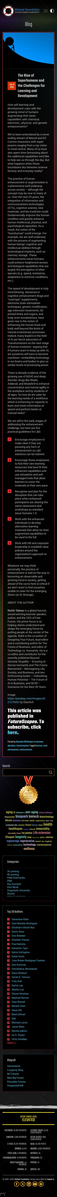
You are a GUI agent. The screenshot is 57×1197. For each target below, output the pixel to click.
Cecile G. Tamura (21, 977)
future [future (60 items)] (28, 825)
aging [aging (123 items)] (9, 812)
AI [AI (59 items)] (14, 812)
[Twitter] (22, 1184)
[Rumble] (41, 1184)
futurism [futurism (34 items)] (35, 825)
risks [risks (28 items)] (42, 841)
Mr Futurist (13, 1073)
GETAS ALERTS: (36, 1137)
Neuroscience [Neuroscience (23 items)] (35, 838)
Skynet (10, 893)
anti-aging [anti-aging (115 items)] (31, 812)
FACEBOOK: (8, 1131)
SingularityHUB (15, 1085)
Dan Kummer (19, 964)
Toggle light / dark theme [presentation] (52, 11)
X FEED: (10, 1144)
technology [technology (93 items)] (29, 845)
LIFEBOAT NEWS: (36, 1131)
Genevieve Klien (20, 919)
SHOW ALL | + (11, 1043)
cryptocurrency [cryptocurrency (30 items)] (40, 821)
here (12, 733)
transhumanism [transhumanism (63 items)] (44, 844)
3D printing (13, 871)
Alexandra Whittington (25, 742)
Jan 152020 (11, 86)
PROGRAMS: (35, 1158)
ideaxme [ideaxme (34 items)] (32, 829)
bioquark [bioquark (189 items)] (22, 816)
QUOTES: (33, 1169)
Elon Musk (12, 887)
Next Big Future (15, 1077)
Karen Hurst (18, 956)
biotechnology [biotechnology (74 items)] (47, 817)
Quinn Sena (18, 931)
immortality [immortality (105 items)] (43, 829)
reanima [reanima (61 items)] (49, 837)
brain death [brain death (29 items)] (25, 821)
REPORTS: (34, 1153)
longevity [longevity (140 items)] (21, 837)
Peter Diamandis (16, 877)
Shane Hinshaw (20, 993)
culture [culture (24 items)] (47, 821)
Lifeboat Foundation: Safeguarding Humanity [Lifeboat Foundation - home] (20, 10)
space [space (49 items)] (9, 845)
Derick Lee (17, 985)
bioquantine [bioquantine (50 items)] (10, 817)
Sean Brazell (18, 1001)
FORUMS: (20, 1169)
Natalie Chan (19, 1006)
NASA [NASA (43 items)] (29, 837)
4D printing (13, 874)
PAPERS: (33, 1163)
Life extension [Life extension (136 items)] (41, 833)
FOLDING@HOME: (9, 1158)
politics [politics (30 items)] (42, 838)
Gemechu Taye (20, 948)
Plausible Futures (16, 1081)
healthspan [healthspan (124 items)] (15, 829)
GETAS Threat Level (28, 1119)
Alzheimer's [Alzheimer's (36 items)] (20, 813)
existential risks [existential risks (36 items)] (11, 825)
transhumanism (22, 746)
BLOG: (32, 1144)
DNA (9, 880)
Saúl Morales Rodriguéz (24, 923)
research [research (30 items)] (38, 842)
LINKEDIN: (10, 1137)
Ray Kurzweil (14, 884)
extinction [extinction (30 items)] (21, 825)
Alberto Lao (18, 989)
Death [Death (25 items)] (51, 821)
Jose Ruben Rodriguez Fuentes (28, 960)
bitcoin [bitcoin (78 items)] (8, 820)
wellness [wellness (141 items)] (29, 849)
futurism (39, 746)
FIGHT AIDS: (12, 1153)
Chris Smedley (19, 1039)
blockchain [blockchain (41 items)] (17, 821)
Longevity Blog (15, 1070)
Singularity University (18, 890)
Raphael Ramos (20, 997)
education (12, 746)
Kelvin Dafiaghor (21, 952)
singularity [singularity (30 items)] (48, 842)
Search (50, 772)
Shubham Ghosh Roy (23, 927)
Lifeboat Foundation (21, 1179)
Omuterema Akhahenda (24, 968)
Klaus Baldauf (19, 973)
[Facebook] (16, 1184)
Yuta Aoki (17, 981)
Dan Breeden (18, 935)
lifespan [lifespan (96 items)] (9, 837)
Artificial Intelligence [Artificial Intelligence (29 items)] (45, 813)
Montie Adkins (19, 1031)
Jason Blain (18, 1026)
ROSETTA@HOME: (17, 1163)
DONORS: (18, 1149)
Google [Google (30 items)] (40, 825)
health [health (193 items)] (47, 824)
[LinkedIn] (28, 1184)
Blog (28, 24)
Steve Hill (17, 1010)
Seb (14, 1018)
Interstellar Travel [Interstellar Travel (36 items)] (14, 833)
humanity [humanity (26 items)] (26, 829)
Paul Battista (19, 944)
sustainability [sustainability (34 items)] (17, 845)
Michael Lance (19, 1022)
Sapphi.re (50, 1179)
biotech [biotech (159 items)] (34, 817)
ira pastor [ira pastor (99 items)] (27, 833)
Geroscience (13, 1066)
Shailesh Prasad (20, 939)
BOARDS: (33, 1149)
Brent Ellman (18, 1014)
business (39, 742)
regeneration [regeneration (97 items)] (27, 841)
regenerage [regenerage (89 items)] (13, 841)
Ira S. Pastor (18, 1035)
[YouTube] (35, 1184)
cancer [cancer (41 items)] (32, 821)
